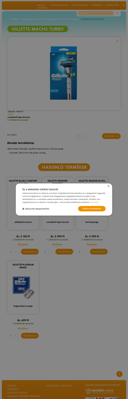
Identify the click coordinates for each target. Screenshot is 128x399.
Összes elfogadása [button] (92, 208)
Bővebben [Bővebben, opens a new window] (94, 202)
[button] (35, 209)
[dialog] (64, 199)
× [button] (108, 186)
